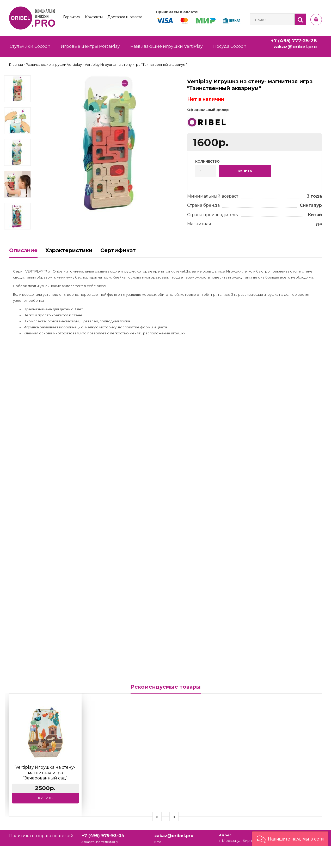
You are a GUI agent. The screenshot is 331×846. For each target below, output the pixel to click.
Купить (45, 798)
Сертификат (118, 250)
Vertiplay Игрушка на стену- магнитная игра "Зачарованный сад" (45, 773)
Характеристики (69, 250)
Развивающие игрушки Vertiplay (54, 64)
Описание (23, 250)
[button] (290, 838)
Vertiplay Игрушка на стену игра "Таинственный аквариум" (136, 64)
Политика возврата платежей (41, 835)
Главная (16, 64)
